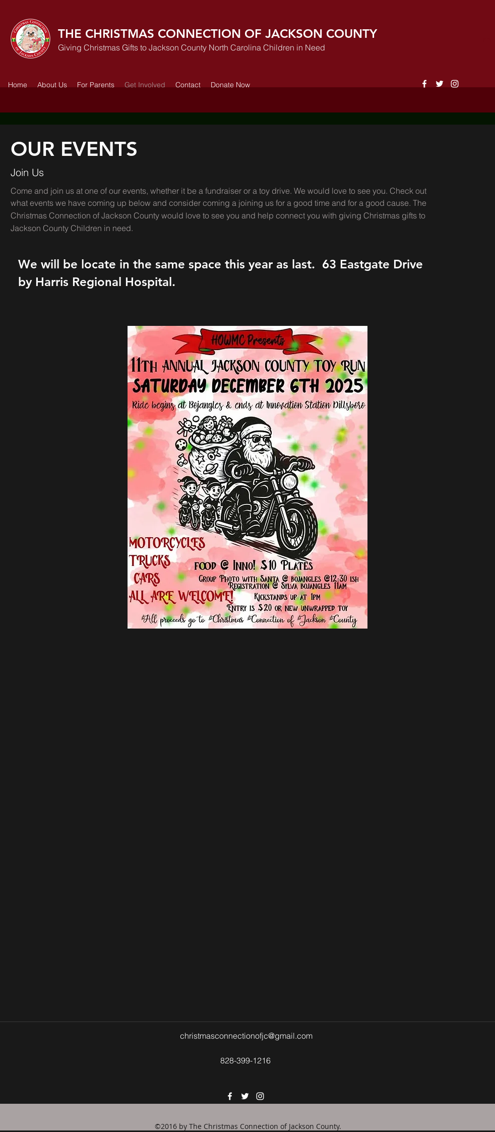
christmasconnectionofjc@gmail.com (246, 1036)
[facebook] (424, 84)
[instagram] (455, 84)
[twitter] (440, 84)
